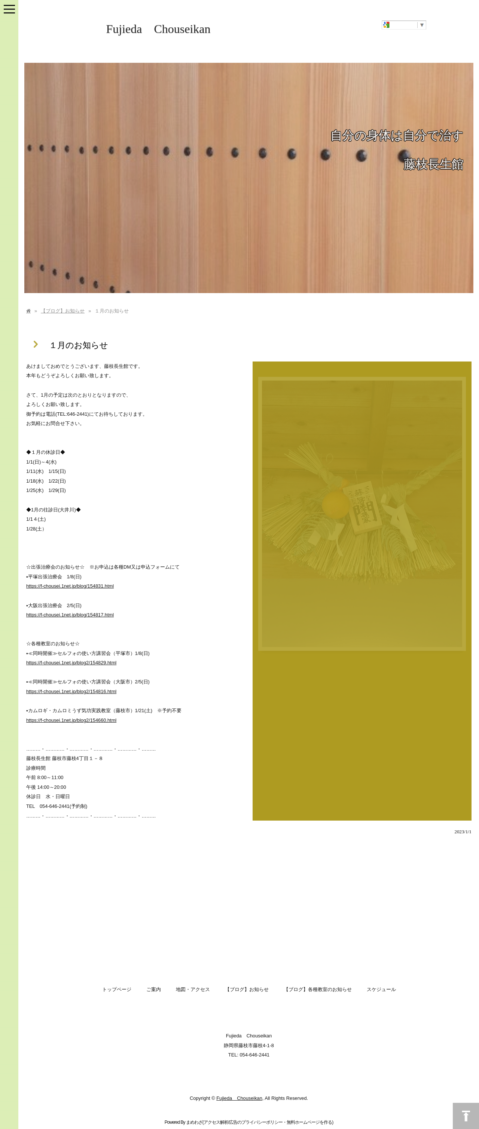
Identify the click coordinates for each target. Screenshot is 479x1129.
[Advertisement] (248, 908)
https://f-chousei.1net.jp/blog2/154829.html (71, 662)
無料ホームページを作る (309, 1122)
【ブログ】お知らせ (63, 310)
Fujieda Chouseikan (158, 30)
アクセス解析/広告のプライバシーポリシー (243, 1122)
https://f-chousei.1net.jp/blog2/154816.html (71, 691)
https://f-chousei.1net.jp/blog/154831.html (70, 586)
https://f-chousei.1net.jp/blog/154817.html (70, 614)
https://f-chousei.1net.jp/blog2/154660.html (71, 720)
